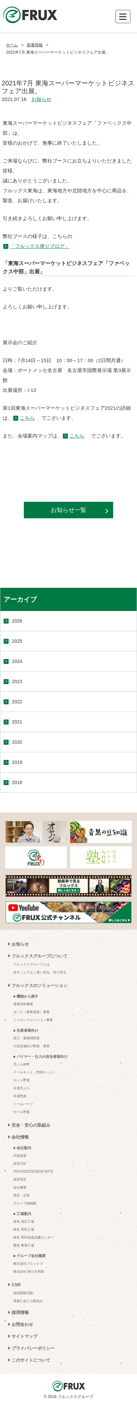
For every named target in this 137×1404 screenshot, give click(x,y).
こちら (27, 418)
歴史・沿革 (21, 1195)
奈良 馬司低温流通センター (33, 1237)
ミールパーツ (23, 1104)
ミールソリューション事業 (33, 1020)
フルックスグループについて (40, 956)
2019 (17, 762)
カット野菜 (21, 1080)
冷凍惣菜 (19, 1096)
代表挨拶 (19, 1155)
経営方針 (19, 1163)
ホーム (12, 45)
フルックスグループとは (31, 964)
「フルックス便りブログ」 (39, 246)
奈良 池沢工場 (23, 1221)
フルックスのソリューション (40, 985)
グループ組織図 (24, 1203)
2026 (17, 621)
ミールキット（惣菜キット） (34, 1072)
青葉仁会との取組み (28, 1301)
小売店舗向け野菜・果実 (31, 1046)
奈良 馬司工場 (23, 1229)
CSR (16, 1284)
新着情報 (35, 45)
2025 (17, 641)
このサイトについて (31, 1360)
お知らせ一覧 (68, 510)
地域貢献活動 (23, 1293)
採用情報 (20, 1312)
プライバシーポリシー (33, 1348)
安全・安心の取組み (31, 1125)
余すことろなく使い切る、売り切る (39, 972)
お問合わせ (22, 1324)
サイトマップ (24, 1336)
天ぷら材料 (21, 1064)
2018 (17, 782)
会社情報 (20, 1137)
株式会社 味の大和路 (28, 1271)
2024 (17, 661)
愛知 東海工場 (23, 1245)
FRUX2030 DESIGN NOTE (33, 1171)
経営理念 (19, 1179)
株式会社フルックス (28, 1263)
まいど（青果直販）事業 (31, 1012)
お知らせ (41, 99)
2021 (17, 722)
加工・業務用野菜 (26, 1038)
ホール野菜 (21, 1112)
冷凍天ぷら (21, 1088)
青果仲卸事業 (23, 1004)
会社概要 (19, 1187)
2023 (17, 681)
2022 (17, 701)
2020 (17, 742)
